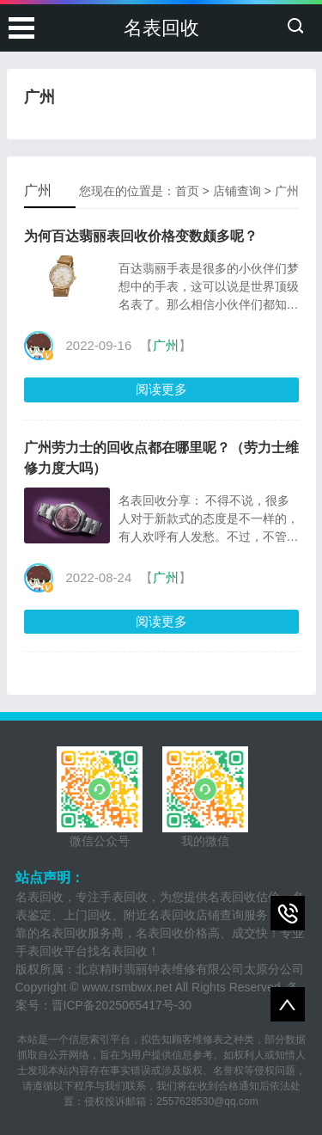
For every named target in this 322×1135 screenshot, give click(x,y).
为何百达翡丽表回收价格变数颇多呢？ (141, 236)
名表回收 (161, 28)
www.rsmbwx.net (127, 987)
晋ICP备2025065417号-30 (121, 1005)
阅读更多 (161, 389)
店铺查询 (237, 191)
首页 (187, 191)
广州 (287, 191)
